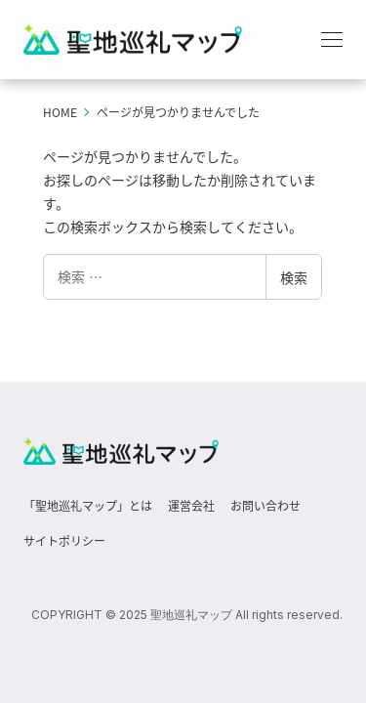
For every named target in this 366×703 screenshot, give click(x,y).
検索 (293, 277)
